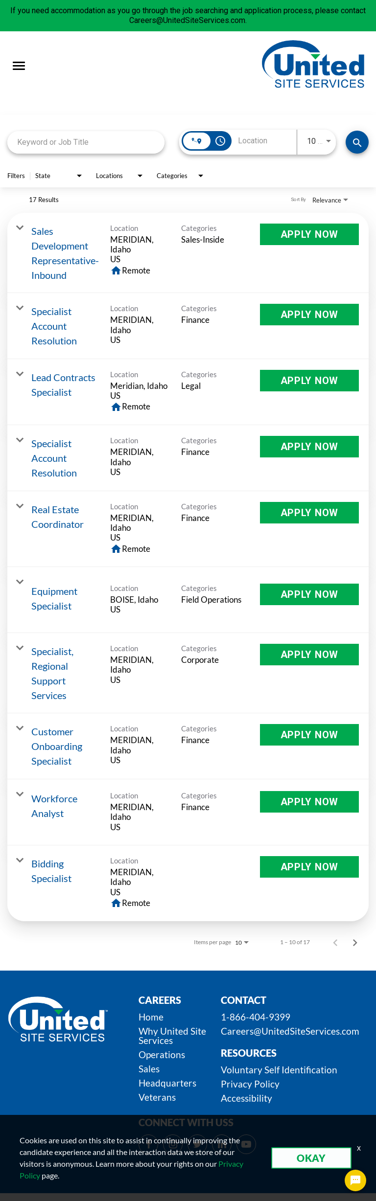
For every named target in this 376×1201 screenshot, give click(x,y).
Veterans (157, 1097)
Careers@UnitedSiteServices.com (290, 1031)
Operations (162, 1054)
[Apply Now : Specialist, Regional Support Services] (309, 654)
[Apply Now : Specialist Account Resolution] (309, 314)
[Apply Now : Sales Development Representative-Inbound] (309, 234)
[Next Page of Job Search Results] (355, 942)
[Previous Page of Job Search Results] (335, 942)
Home (151, 1016)
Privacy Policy (250, 1083)
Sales (149, 1068)
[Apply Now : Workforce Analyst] (309, 802)
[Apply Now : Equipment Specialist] (309, 594)
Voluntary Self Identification (279, 1069)
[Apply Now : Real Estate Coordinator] (309, 512)
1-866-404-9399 (255, 1016)
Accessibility (246, 1098)
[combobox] (86, 142)
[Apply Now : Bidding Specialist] (309, 867)
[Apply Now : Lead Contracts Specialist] (309, 380)
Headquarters (167, 1082)
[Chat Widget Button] (355, 1180)
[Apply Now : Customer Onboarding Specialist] (309, 735)
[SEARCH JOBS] (357, 142)
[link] (188, 253)
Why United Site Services (172, 1035)
